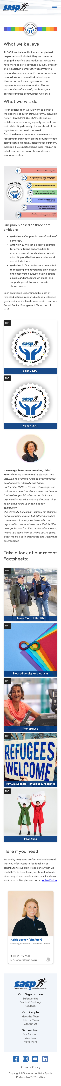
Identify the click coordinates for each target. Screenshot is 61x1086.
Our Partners (30, 1034)
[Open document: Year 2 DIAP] (30, 347)
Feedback (30, 1005)
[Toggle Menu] (54, 7)
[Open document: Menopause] (30, 705)
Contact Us (30, 1023)
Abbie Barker (49, 880)
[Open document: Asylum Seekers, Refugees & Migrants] (30, 760)
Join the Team (30, 1020)
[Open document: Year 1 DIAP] (30, 402)
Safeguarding (30, 998)
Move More (30, 1041)
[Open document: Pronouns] (30, 815)
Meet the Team (30, 1016)
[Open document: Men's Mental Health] (30, 594)
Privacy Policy (30, 1067)
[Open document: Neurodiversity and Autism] (30, 650)
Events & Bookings (30, 1002)
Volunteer (30, 1038)
